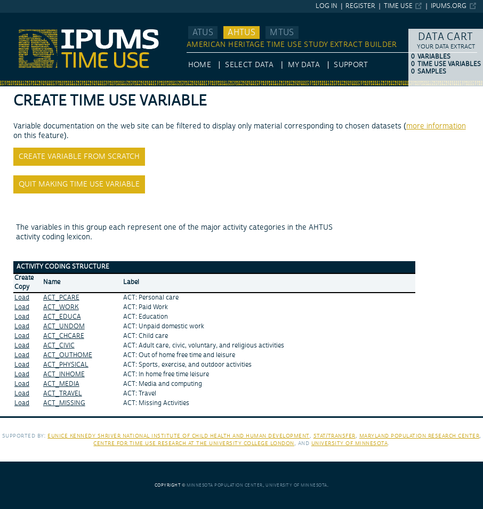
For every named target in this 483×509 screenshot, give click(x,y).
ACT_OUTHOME (67, 355)
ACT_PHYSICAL (65, 365)
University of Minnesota (349, 443)
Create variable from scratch (79, 156)
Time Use (398, 6)
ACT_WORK (61, 307)
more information (436, 126)
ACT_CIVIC (59, 346)
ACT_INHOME (64, 374)
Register (360, 6)
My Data (304, 65)
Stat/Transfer (334, 435)
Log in (326, 6)
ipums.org (448, 6)
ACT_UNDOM (64, 326)
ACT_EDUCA (62, 317)
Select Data (249, 65)
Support (350, 65)
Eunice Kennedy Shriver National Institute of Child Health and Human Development (178, 435)
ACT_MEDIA (61, 384)
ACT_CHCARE (63, 336)
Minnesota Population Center (225, 485)
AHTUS (241, 32)
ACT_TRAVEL (62, 394)
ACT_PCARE (61, 298)
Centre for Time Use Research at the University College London (193, 443)
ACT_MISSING (64, 403)
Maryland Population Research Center (419, 435)
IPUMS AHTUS (24, 17)
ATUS (202, 32)
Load (21, 298)
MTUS (282, 32)
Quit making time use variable (79, 184)
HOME (199, 65)
